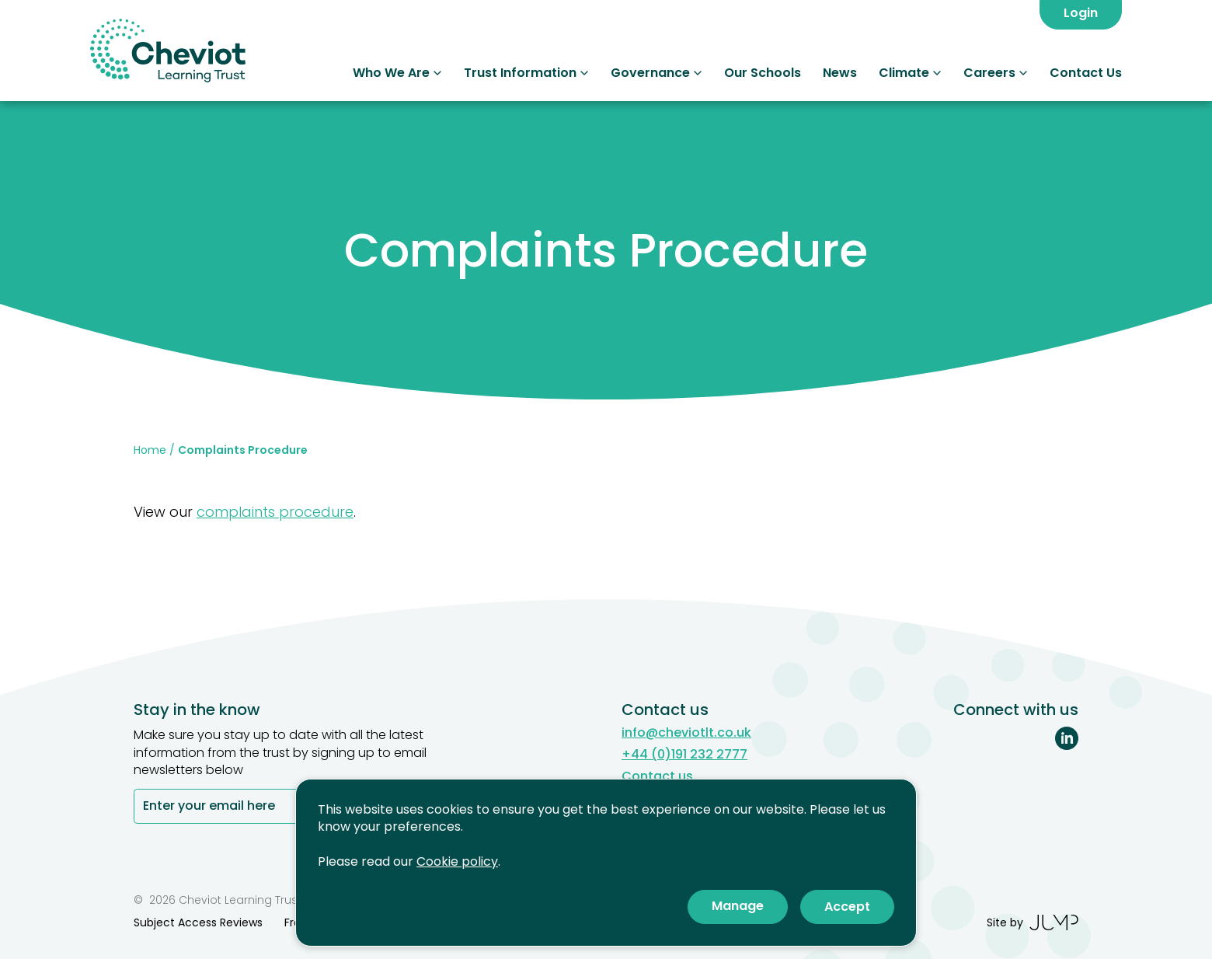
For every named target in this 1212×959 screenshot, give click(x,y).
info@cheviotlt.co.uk (686, 733)
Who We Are (397, 73)
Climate (910, 73)
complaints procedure (275, 511)
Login (1081, 13)
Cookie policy (457, 861)
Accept (847, 906)
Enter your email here (209, 807)
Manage (738, 906)
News (840, 73)
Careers (995, 73)
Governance (656, 73)
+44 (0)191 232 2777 (684, 754)
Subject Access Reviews (198, 922)
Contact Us (1086, 73)
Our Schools (762, 73)
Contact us (657, 776)
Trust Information (526, 73)
